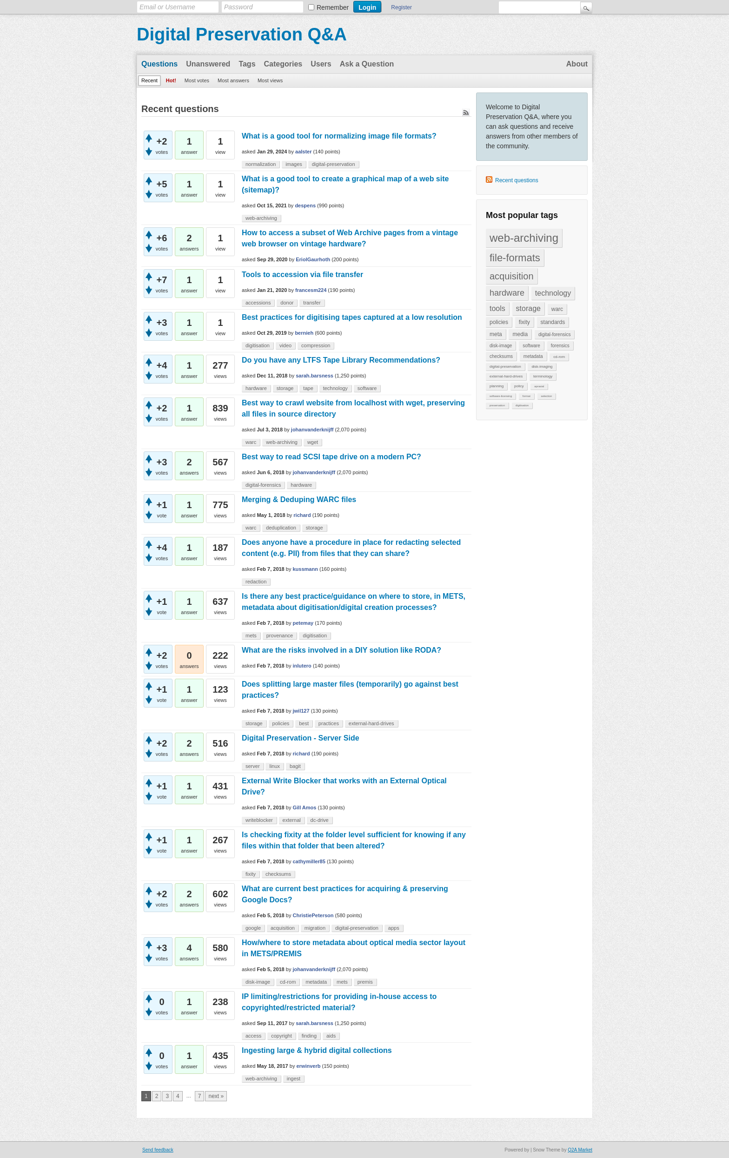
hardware (507, 293)
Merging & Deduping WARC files (299, 499)
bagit (295, 766)
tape (308, 388)
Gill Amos (305, 807)
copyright (281, 1036)
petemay (303, 623)
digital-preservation (505, 366)
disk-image (501, 345)
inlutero (302, 665)
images (293, 164)
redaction (255, 581)
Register (401, 7)
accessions (258, 302)
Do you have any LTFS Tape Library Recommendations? (341, 360)
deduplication (281, 527)
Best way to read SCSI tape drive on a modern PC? (331, 457)
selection (546, 396)
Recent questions (516, 180)
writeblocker (259, 820)
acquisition (512, 276)
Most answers (233, 80)
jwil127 (301, 711)
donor (286, 302)
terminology (542, 376)
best (304, 723)
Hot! (171, 80)
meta (496, 334)
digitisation (522, 405)
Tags (247, 64)
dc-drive (320, 820)
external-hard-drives (506, 376)
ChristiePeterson (313, 915)
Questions (159, 64)
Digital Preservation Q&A (242, 34)
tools (497, 308)
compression (315, 345)
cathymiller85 (309, 861)
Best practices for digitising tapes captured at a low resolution (352, 317)
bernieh (304, 333)
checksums (501, 356)
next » (216, 1096)
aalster (303, 151)
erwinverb (308, 1066)
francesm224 (310, 290)
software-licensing (501, 396)
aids (331, 1036)
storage (528, 308)
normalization (260, 164)
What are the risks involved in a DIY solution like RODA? (341, 650)
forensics (560, 345)
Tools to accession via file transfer (302, 274)
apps (393, 928)
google (253, 928)
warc (557, 309)
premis (365, 982)
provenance (279, 635)
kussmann (305, 569)
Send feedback (157, 1149)
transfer (311, 302)
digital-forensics (554, 334)
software (531, 345)
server (252, 766)
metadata (533, 356)
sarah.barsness (314, 375)
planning (497, 386)
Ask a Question (367, 64)
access (253, 1036)
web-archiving (524, 238)
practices (328, 723)
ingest (293, 1078)
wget (312, 442)
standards (553, 322)
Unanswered (208, 64)
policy (519, 386)
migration (315, 928)
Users (321, 64)
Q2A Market (580, 1149)
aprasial (539, 386)
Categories (283, 64)
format (526, 396)
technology (553, 293)
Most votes (197, 80)
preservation (497, 405)
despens (305, 205)
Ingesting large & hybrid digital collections (317, 1050)
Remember (333, 7)
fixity (524, 322)
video (285, 345)
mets (251, 635)
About (577, 64)
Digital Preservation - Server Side (300, 738)
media (520, 334)
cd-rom (559, 357)
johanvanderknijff (312, 429)
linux (274, 766)
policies (499, 322)
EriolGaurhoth (313, 259)
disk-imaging (541, 366)
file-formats (515, 258)
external (292, 820)
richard (302, 515)
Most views (270, 80)
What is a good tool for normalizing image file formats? (339, 136)
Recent (149, 80)
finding (309, 1036)
